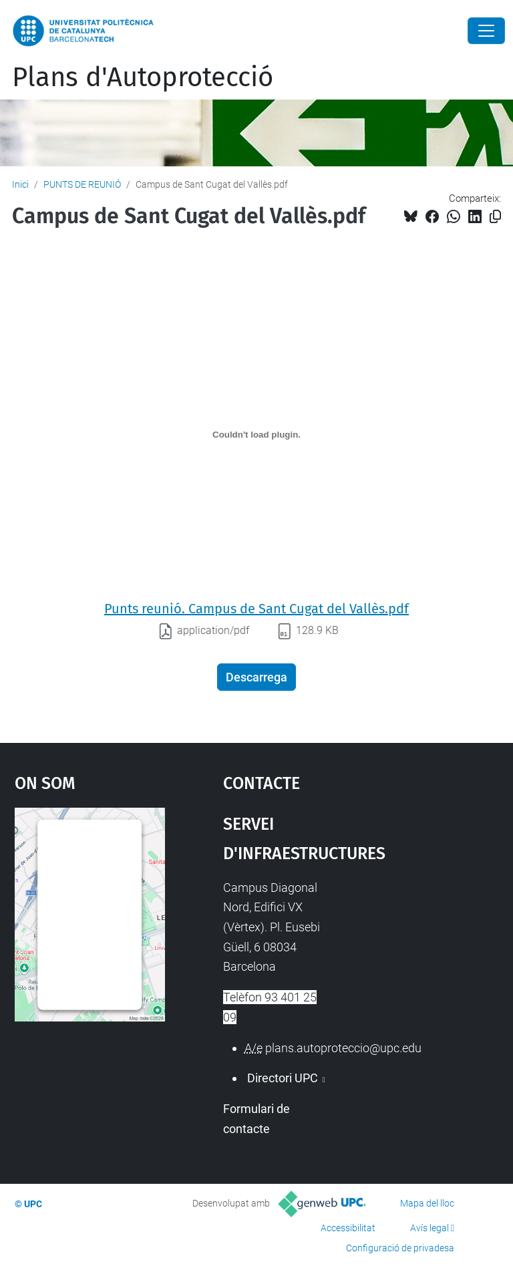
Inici (20, 184)
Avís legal (429, 1228)
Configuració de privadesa (400, 1248)
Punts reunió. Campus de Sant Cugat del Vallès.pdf (256, 609)
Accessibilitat (348, 1228)
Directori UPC (282, 1078)
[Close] (486, 30)
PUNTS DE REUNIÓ (82, 184)
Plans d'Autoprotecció (142, 77)
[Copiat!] (495, 216)
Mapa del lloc (427, 1203)
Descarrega (256, 677)
